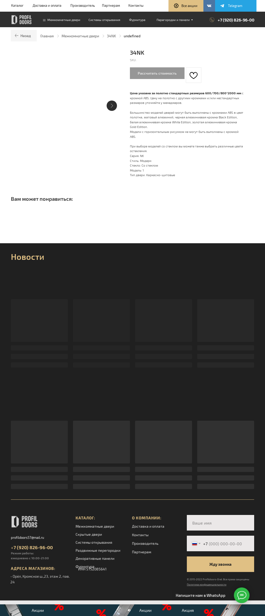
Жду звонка (220, 564)
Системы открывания (94, 542)
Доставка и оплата (47, 5)
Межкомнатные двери (80, 36)
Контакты (135, 5)
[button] (185, 6)
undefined (132, 36)
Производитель (82, 5)
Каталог (17, 5)
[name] (220, 523)
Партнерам (111, 5)
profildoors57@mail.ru (27, 537)
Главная (47, 36)
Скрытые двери (89, 534)
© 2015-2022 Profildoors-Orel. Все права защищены (218, 579)
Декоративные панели (95, 558)
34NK (111, 36)
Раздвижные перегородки (98, 550)
